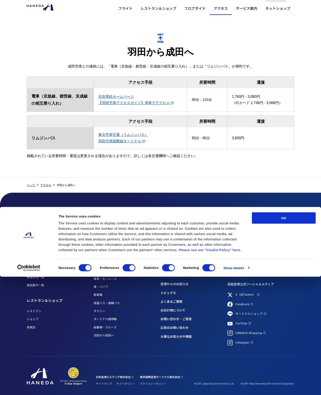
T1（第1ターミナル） (107, 228)
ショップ (32, 319)
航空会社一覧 (35, 277)
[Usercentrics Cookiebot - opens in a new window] (28, 386)
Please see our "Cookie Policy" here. (210, 368)
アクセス (221, 18)
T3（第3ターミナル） (107, 244)
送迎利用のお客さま (173, 252)
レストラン (34, 311)
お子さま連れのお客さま (176, 244)
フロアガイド (195, 18)
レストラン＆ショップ (158, 18)
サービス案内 (246, 18)
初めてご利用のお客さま (176, 261)
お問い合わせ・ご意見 (176, 319)
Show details (234, 386)
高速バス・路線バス (107, 303)
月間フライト (35, 244)
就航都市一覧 (35, 285)
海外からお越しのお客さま (177, 269)
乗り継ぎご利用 (37, 269)
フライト (125, 18)
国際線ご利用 (35, 261)
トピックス (168, 293)
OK (283, 336)
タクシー (99, 311)
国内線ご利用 (35, 252)
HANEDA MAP (103, 252)
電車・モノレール (105, 278)
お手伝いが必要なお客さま (177, 236)
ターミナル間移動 (105, 319)
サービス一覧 (169, 228)
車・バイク (101, 287)
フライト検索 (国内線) (41, 228)
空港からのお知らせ (174, 284)
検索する (290, 7)
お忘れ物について (172, 310)
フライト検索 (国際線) (41, 236)
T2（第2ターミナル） (107, 236)
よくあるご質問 (171, 301)
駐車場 (98, 295)
